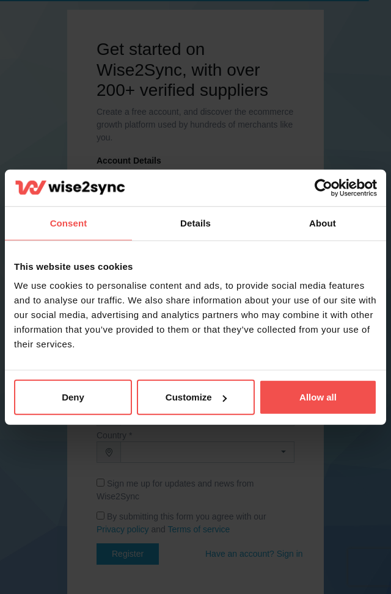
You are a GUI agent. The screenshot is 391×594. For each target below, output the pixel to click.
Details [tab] (195, 222)
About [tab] (322, 222)
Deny (73, 397)
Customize (196, 397)
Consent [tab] (68, 222)
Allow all (318, 397)
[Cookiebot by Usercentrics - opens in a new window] (323, 187)
